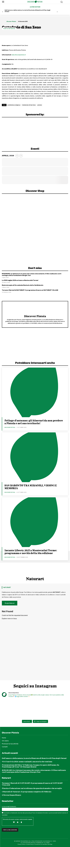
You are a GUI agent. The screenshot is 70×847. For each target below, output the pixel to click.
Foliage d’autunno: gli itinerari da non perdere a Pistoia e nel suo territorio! (33, 422)
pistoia (39, 105)
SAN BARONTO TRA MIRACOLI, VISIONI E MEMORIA (30, 487)
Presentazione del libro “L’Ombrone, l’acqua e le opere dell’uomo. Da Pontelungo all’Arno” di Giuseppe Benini (30, 766)
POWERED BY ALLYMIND (43, 843)
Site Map (49, 844)
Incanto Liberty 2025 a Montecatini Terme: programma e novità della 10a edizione (30, 552)
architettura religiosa (14, 105)
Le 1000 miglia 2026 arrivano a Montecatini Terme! (20, 280)
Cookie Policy (30, 844)
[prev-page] (2, 12)
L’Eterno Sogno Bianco (11, 795)
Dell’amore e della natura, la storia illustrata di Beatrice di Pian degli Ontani (27, 11)
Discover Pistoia (11, 21)
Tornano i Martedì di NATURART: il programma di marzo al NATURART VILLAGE (30, 290)
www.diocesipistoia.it (19, 55)
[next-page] (57, 12)
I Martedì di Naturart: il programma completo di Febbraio (26, 792)
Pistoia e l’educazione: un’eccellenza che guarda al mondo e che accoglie (32, 788)
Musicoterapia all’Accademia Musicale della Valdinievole (22, 285)
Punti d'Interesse (9, 28)
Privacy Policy (21, 844)
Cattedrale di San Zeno (29, 105)
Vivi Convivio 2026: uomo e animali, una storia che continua (27, 762)
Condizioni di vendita (40, 844)
